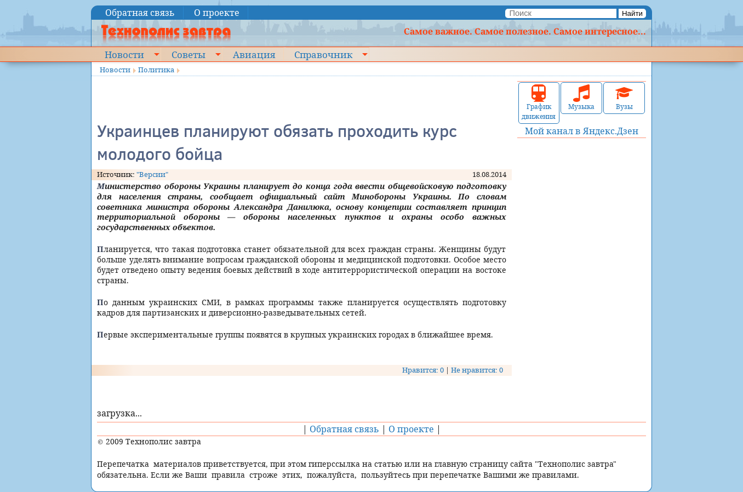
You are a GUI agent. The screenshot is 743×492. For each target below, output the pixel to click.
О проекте (216, 13)
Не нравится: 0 (477, 370)
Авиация (254, 54)
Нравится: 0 (423, 370)
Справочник (323, 54)
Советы (188, 54)
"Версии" (152, 174)
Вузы (624, 97)
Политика (156, 70)
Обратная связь (140, 13)
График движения (539, 102)
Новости (124, 54)
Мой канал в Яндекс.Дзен (581, 131)
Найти (632, 13)
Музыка (581, 97)
